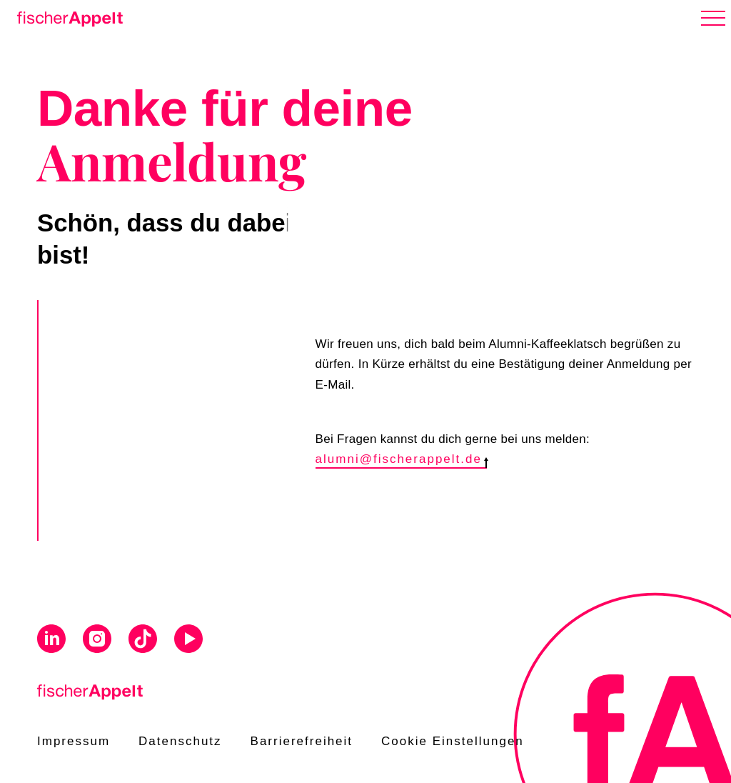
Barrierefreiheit (302, 741)
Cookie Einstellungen (452, 741)
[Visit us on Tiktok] (142, 641)
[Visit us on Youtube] (188, 641)
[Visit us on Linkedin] (51, 641)
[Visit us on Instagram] (97, 641)
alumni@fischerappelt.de (401, 459)
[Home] (67, 16)
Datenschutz (180, 741)
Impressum (73, 741)
